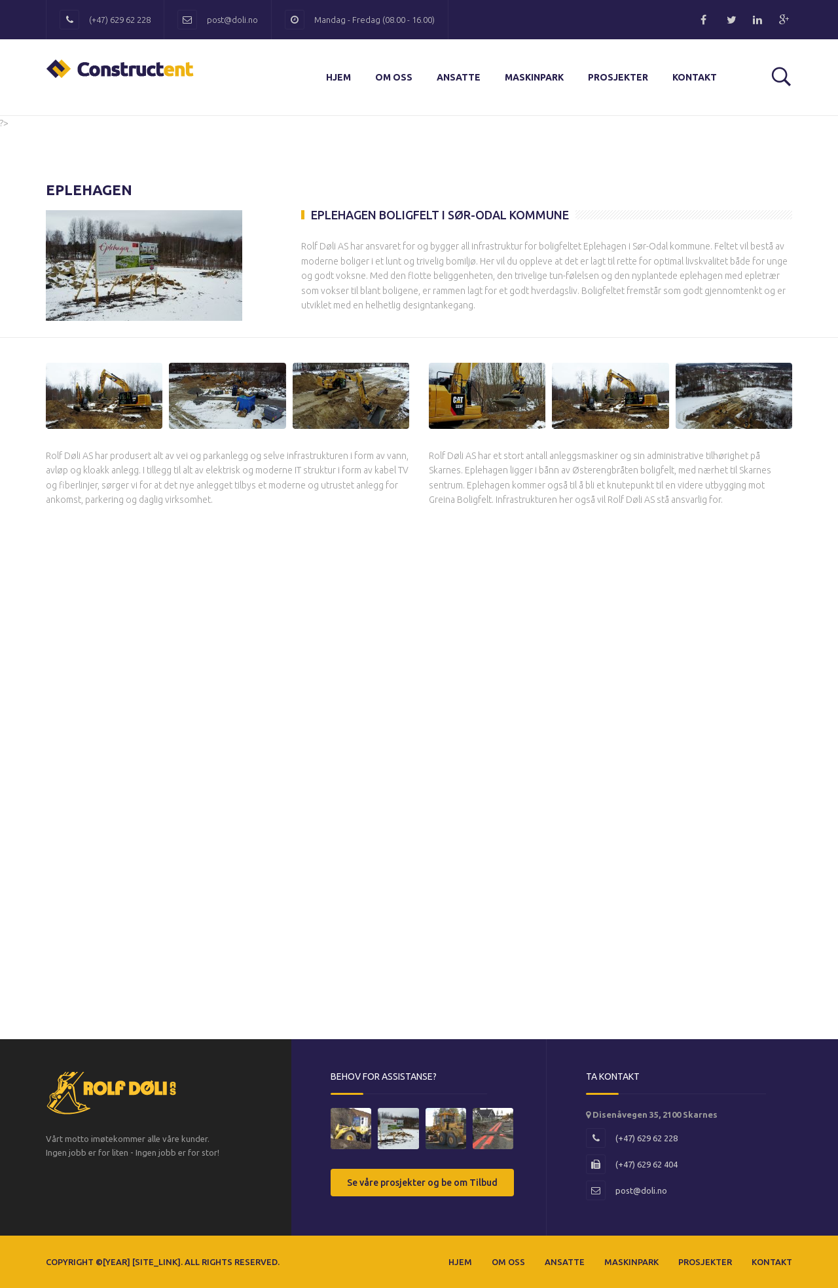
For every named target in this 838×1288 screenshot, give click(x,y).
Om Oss (393, 77)
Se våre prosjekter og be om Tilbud (422, 1182)
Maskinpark (534, 77)
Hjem (338, 77)
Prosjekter (618, 77)
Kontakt (694, 77)
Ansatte (459, 77)
